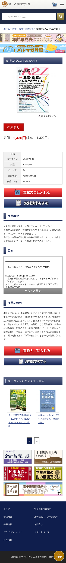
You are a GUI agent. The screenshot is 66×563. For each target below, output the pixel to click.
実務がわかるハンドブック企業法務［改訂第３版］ (48, 419)
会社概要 (8, 516)
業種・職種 (17, 29)
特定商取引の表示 (42, 509)
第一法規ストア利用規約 (46, 516)
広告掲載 (8, 540)
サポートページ (41, 532)
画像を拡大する (48, 116)
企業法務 (29, 29)
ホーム (7, 29)
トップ (7, 509)
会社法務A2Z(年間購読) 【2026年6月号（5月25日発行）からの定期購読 (20, 421)
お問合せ (38, 524)
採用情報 (8, 524)
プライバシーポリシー (14, 532)
